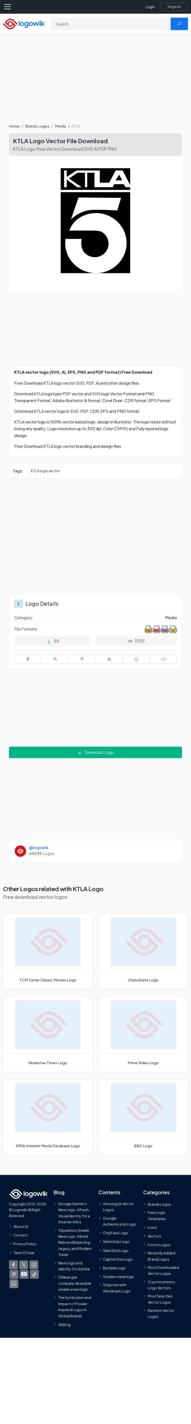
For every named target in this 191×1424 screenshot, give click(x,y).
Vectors (154, 1236)
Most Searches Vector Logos (160, 1299)
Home (14, 126)
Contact (20, 1235)
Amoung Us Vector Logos (118, 1206)
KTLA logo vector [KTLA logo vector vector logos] (45, 470)
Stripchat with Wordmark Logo (117, 1288)
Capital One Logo (118, 1259)
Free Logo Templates (157, 1215)
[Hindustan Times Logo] (48, 1034)
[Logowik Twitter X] (23, 1264)
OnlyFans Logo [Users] (115, 1233)
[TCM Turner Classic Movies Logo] (48, 951)
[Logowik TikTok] (34, 1274)
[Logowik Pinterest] (13, 1274)
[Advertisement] (95, 81)
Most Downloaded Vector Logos (163, 1270)
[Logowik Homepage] (24, 23)
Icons (152, 1227)
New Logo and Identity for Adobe (74, 1265)
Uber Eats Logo (116, 1250)
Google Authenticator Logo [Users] (119, 1221)
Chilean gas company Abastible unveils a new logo (74, 1283)
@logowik (38, 847)
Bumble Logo (114, 1267)
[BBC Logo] (143, 1117)
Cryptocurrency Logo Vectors (161, 1284)
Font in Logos (159, 1244)
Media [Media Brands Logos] (171, 617)
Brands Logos (37, 126)
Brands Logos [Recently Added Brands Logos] (159, 1204)
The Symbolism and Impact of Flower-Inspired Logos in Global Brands (74, 1306)
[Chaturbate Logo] (143, 951)
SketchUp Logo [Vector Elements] (116, 1241)
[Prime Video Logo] (143, 1034)
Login (150, 7)
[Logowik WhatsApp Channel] (13, 1283)
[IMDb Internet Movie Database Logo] (48, 1117)
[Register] (174, 7)
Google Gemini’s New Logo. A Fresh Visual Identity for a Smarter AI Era (74, 1212)
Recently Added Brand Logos (161, 1256)
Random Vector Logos (161, 1313)
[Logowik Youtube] (24, 1274)
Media (60, 126)
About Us (21, 1226)
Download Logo (95, 752)
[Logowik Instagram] (33, 1264)
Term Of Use (23, 1252)
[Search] (111, 24)
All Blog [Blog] (64, 1324)
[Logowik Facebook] (13, 1264)
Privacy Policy (25, 1243)
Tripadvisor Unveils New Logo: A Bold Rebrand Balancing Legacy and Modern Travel (75, 1242)
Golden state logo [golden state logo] (118, 1276)
